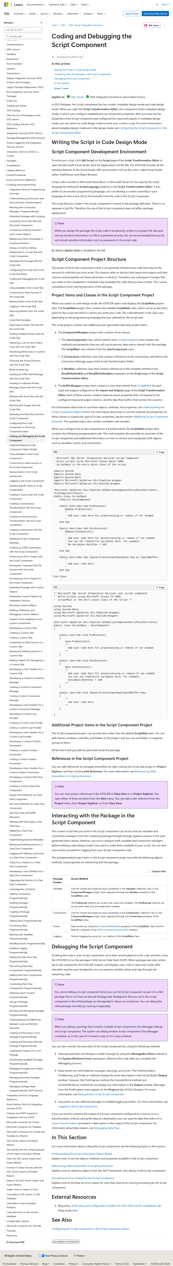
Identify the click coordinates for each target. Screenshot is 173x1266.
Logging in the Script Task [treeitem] (22, 306)
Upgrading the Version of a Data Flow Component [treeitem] (26, 882)
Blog (44, 1263)
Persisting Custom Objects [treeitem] (23, 605)
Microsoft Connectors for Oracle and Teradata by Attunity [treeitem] (26, 1134)
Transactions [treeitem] (13, 73)
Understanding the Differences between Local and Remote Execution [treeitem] (25, 1023)
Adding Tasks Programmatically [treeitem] (25, 920)
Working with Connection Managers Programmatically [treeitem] (24, 209)
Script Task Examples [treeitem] (20, 320)
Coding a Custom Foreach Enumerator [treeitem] (22, 761)
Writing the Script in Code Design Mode (75, 69)
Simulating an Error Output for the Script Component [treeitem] (25, 580)
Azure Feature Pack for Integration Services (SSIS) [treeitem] (24, 1106)
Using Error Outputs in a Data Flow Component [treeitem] (24, 864)
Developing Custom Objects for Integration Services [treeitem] (25, 598)
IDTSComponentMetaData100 (112, 929)
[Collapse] (41, 23)
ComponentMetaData (109, 926)
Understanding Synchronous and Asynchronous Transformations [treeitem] (26, 200)
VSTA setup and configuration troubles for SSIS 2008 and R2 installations (114, 1205)
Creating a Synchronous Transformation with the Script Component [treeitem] (25, 507)
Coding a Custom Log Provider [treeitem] (25, 727)
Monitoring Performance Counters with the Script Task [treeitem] (27, 353)
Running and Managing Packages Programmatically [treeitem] (26, 1012)
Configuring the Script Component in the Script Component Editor (90, 1228)
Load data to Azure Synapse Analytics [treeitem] (21, 1205)
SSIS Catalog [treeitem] (13, 110)
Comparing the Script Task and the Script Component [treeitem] (25, 223)
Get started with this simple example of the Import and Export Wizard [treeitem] (25, 1151)
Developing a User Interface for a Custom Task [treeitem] (26, 671)
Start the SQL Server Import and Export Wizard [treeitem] (24, 1160)
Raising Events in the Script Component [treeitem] (23, 474)
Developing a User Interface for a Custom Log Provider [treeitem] (26, 734)
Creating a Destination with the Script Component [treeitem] (25, 531)
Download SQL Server (155, 13)
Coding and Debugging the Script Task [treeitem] (26, 281)
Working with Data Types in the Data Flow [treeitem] (25, 823)
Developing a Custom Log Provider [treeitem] (22, 716)
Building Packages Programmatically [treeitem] (18, 905)
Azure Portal (132, 13)
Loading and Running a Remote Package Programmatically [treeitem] (25, 1043)
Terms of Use (122, 1263)
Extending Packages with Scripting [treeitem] (27, 216)
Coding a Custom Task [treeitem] (20, 637)
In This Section (62, 83)
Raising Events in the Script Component (101, 1094)
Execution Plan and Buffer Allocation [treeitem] (22, 815)
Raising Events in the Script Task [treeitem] (25, 301)
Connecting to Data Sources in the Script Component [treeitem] (25, 465)
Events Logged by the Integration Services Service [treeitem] (24, 145)
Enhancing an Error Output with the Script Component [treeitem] (26, 558)
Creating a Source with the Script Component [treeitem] (26, 496)
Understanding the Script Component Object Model (82, 1153)
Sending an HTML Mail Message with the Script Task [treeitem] (26, 376)
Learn (54, 25)
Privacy (72, 1263)
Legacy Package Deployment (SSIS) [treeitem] (25, 87)
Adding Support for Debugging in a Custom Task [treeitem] (26, 662)
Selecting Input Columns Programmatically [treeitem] (22, 995)
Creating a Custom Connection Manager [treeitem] (25, 689)
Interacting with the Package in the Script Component (82, 74)
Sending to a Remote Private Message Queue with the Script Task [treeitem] (25, 387)
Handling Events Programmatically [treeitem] (27, 943)
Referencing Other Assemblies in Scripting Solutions (82, 1166)
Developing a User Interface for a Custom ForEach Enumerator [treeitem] (26, 770)
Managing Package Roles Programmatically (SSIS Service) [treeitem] (25, 1088)
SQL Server (77, 97)
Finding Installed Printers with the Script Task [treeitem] (26, 336)
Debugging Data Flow (106, 1128)
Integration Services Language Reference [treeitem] (22, 1097)
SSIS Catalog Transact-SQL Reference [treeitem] (21, 126)
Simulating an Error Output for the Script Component (83, 1178)
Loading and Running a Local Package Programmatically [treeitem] (24, 1035)
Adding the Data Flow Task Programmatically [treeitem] (23, 959)
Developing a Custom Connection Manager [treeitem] (26, 680)
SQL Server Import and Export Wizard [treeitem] (22, 1142)
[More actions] (165, 25)
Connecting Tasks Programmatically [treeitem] (18, 927)
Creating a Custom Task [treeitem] (21, 632)
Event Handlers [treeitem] (14, 63)
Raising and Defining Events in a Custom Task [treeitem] (25, 653)
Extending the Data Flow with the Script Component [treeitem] (26, 416)
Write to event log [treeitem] (18, 369)
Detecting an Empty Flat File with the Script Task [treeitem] (26, 327)
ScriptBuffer (144, 385)
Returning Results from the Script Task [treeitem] (26, 313)
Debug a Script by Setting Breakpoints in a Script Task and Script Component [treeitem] (25, 252)
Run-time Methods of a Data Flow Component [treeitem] (27, 806)
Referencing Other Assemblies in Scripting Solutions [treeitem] (26, 241)
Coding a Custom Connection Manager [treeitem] (24, 698)
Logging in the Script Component (77, 1106)
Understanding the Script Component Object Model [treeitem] (23, 447)
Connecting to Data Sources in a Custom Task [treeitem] (26, 644)
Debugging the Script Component (72, 78)
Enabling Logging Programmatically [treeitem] (18, 950)
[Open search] (157, 5)
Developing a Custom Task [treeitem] (23, 628)
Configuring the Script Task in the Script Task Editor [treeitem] (26, 272)
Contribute (59, 1263)
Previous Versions (29, 1263)
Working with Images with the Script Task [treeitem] (24, 407)
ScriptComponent (128, 339)
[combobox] (23, 29)
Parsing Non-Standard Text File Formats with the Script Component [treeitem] (25, 569)
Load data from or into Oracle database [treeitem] (22, 1214)
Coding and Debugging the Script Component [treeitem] (27, 438)
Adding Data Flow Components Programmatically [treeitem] (25, 977)
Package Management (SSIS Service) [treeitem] (26, 137)
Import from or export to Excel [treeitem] (22, 1189)
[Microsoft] (6, 4)
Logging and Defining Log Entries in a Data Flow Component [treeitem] (26, 855)
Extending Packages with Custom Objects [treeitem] (26, 589)
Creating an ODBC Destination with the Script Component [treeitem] (25, 549)
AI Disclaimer (9, 1263)
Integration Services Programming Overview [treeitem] (27, 191)
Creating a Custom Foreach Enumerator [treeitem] (23, 752)
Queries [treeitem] (11, 68)
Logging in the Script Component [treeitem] (26, 480)
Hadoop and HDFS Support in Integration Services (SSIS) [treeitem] (22, 1115)
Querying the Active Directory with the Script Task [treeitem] (25, 362)
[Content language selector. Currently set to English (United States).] (18, 1255)
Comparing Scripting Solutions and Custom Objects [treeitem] (25, 232)
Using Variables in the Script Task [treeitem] (26, 287)
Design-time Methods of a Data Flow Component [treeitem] (25, 797)
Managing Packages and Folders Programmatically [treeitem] (26, 1070)
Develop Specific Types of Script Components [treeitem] (25, 487)
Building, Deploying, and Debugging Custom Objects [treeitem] (23, 612)
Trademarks (139, 1263)
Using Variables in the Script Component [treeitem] (24, 456)
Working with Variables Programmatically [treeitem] (21, 936)
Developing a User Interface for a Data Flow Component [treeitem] (26, 873)
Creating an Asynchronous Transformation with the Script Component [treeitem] (25, 520)
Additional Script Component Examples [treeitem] (24, 540)
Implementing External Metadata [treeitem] (26, 839)
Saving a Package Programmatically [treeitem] (18, 1004)
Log (104, 936)
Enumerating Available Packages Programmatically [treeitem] (26, 1061)
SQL (63, 25)
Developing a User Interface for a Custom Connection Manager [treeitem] (26, 707)
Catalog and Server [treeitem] (17, 105)
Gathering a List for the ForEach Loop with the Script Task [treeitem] (25, 344)
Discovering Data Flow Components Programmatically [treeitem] (25, 968)
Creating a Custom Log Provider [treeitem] (26, 722)
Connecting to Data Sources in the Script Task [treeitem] (25, 294)
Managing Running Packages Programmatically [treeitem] (24, 1079)
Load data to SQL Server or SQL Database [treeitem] (23, 1196)
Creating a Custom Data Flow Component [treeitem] (24, 788)
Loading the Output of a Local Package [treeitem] (25, 1052)
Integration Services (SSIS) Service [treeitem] (24, 133)
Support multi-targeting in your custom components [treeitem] (25, 621)
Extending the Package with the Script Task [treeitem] (25, 263)
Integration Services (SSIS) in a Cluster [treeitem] (23, 153)
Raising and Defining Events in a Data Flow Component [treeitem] (25, 846)
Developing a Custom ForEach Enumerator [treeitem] (25, 743)
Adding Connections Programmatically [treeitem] (20, 896)
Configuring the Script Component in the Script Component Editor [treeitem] (22, 427)
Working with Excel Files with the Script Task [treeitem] (26, 398)
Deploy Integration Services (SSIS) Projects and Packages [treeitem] (24, 80)
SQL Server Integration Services (85, 25)
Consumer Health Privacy (96, 1263)
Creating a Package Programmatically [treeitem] (19, 914)
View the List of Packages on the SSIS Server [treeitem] (23, 117)
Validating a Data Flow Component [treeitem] (20, 832)
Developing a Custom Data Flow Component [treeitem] (26, 779)
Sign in (165, 4)
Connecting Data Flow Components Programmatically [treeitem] (25, 986)
